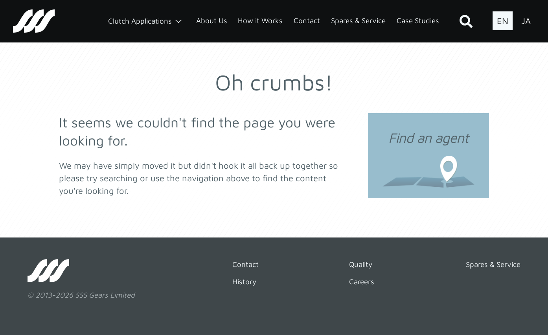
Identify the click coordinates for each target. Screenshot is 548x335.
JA (526, 21)
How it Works (260, 20)
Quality (360, 264)
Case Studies (418, 20)
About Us (211, 20)
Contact (307, 20)
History (244, 281)
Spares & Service (358, 20)
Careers (361, 281)
